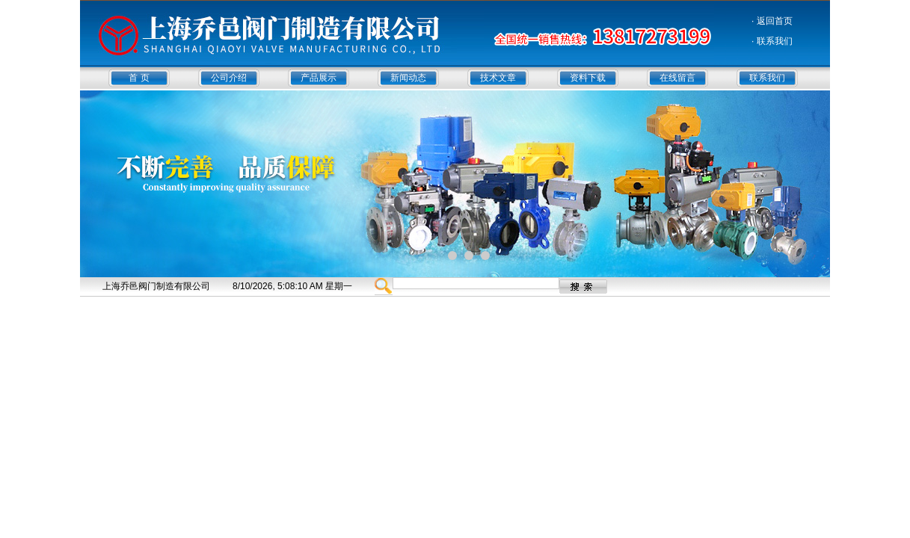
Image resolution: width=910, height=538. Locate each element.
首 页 (139, 77)
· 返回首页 (772, 21)
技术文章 (498, 77)
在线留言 (677, 77)
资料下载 (588, 77)
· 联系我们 (772, 41)
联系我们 (767, 77)
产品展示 (318, 77)
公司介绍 (229, 77)
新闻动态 (408, 77)
